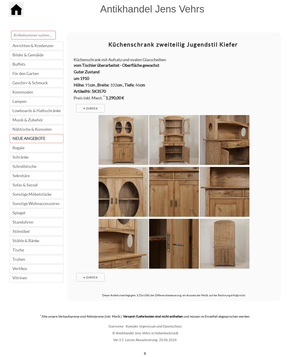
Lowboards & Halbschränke (36, 110)
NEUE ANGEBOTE (28, 138)
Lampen (19, 101)
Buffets (19, 64)
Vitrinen (19, 277)
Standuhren (22, 222)
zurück (90, 108)
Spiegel (18, 212)
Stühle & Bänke (25, 240)
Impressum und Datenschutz (160, 326)
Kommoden (22, 92)
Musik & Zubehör (27, 120)
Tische (18, 250)
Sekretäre (21, 175)
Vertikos (19, 268)
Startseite (116, 326)
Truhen (18, 259)
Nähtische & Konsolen (32, 129)
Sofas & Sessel (25, 185)
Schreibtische (24, 166)
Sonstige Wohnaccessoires (36, 203)
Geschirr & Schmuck (30, 82)
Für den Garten (25, 73)
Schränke (20, 157)
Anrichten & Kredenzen (32, 45)
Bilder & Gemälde (28, 55)
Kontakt (132, 326)
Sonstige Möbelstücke (31, 194)
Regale (18, 147)
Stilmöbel (21, 231)
